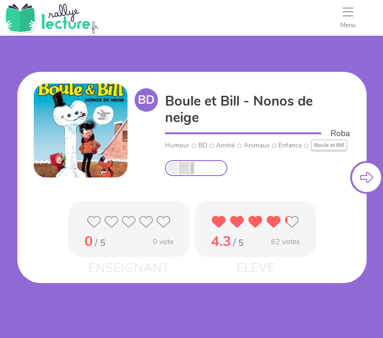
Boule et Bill (329, 145)
